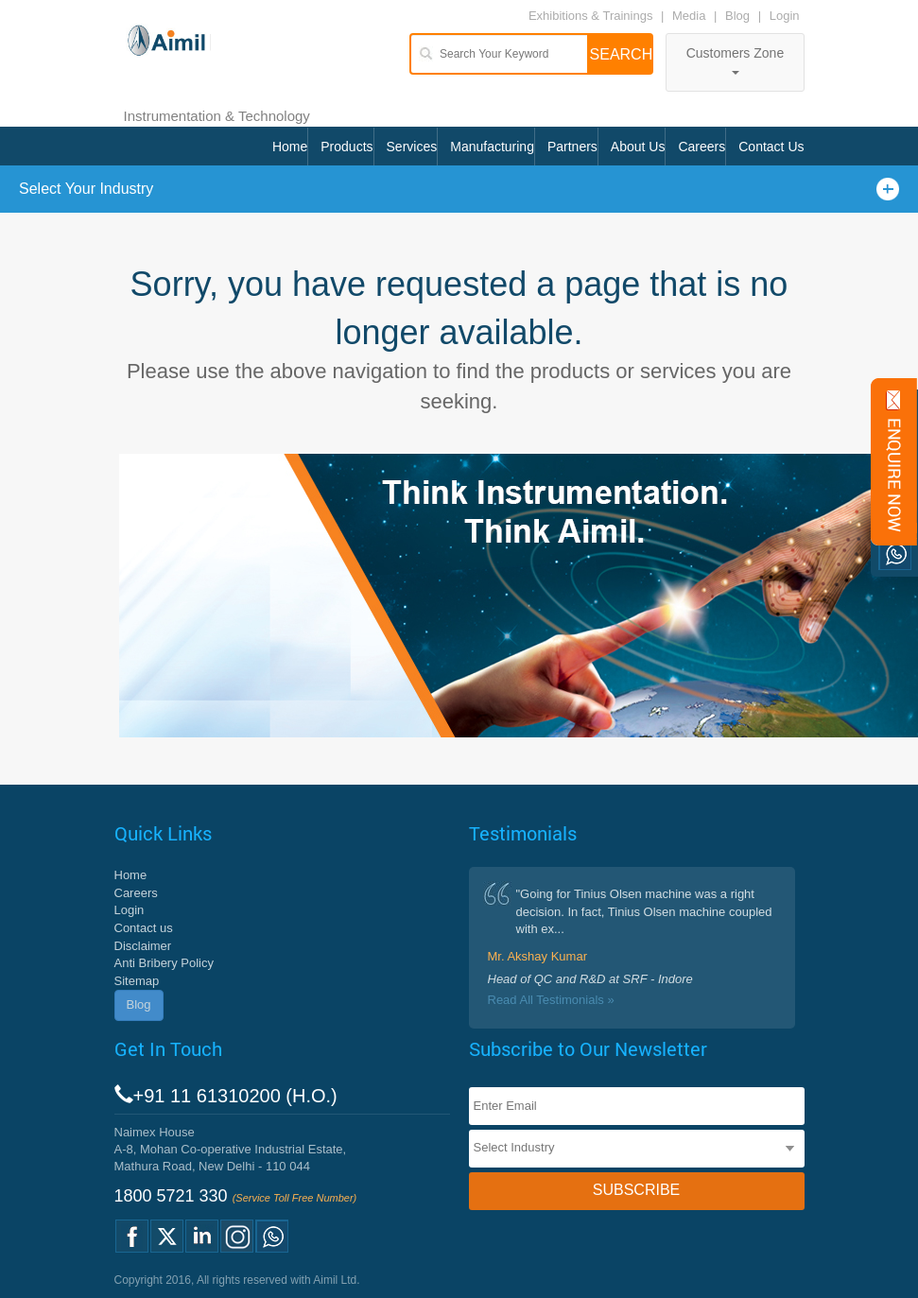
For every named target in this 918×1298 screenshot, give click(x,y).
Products (346, 146)
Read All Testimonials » (551, 1000)
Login (785, 16)
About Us (638, 146)
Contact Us (771, 146)
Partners (572, 146)
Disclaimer (143, 946)
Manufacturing (492, 146)
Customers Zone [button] (735, 60)
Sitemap (137, 981)
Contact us (143, 928)
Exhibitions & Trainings (590, 16)
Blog (737, 16)
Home (289, 146)
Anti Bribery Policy (164, 963)
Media (690, 16)
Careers (701, 146)
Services (412, 146)
